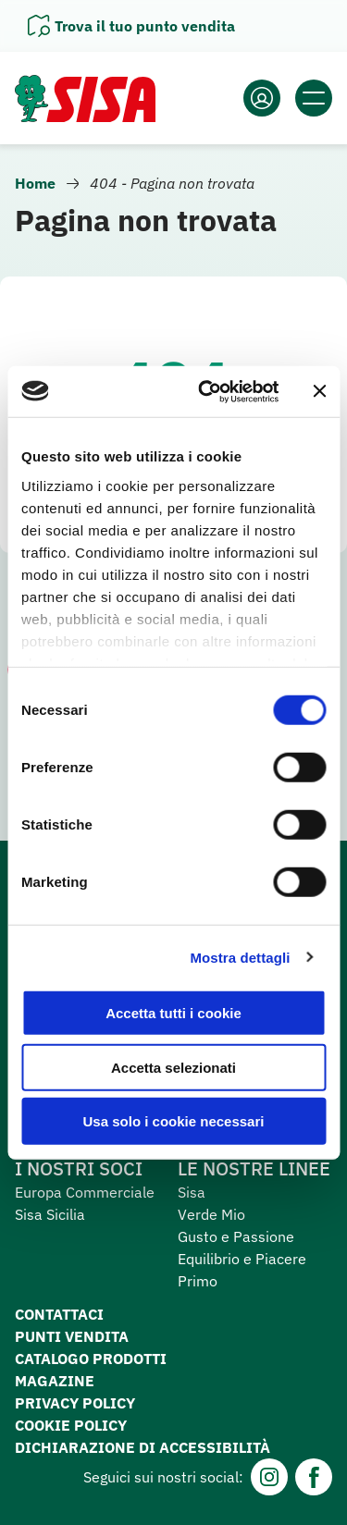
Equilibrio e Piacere (242, 1258)
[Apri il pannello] (131, 25)
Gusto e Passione (236, 1236)
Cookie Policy (71, 1425)
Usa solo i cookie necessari (174, 1121)
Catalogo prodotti (91, 1358)
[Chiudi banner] (319, 391)
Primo (197, 1281)
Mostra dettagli (240, 957)
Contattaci (59, 1314)
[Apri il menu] (313, 98)
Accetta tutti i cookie (173, 1013)
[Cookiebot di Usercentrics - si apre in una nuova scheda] (207, 391)
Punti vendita (72, 1336)
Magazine (54, 1380)
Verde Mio (211, 1214)
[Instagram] (269, 1476)
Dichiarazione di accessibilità (142, 1447)
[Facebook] (313, 1476)
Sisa (191, 1192)
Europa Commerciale (85, 1192)
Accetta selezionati (173, 1067)
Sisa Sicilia (50, 1214)
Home (35, 183)
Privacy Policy (75, 1403)
